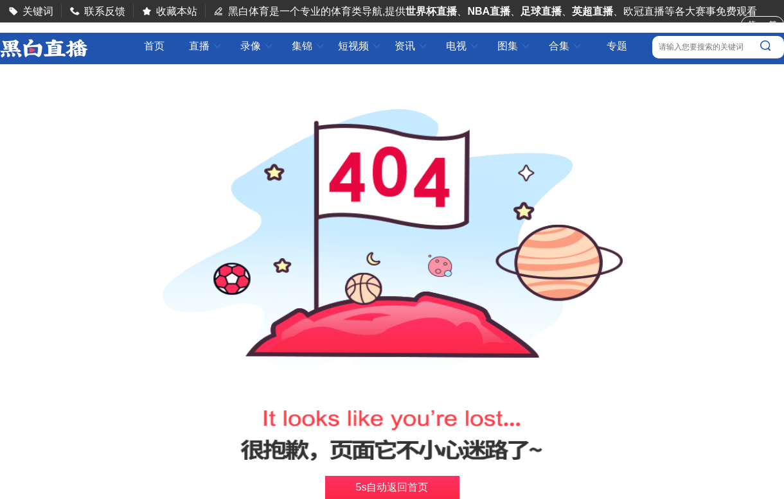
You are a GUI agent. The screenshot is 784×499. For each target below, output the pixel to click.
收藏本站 (176, 11)
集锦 (308, 46)
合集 (565, 46)
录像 (257, 46)
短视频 (360, 46)
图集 (514, 46)
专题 (617, 46)
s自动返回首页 (392, 487)
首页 (154, 46)
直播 (205, 46)
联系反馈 (104, 11)
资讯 (411, 46)
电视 (462, 46)
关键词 (37, 11)
